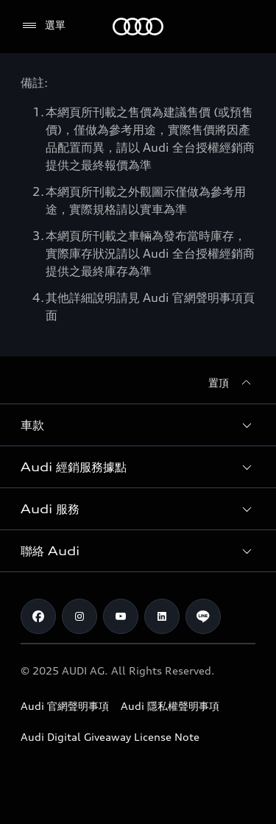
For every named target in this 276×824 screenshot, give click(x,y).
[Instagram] (79, 616)
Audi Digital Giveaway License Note (110, 736)
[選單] (43, 26)
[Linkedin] (162, 616)
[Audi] (138, 26)
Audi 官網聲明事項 (65, 706)
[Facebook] (38, 616)
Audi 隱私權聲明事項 (170, 706)
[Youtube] (120, 616)
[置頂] (231, 383)
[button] (138, 425)
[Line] (203, 616)
